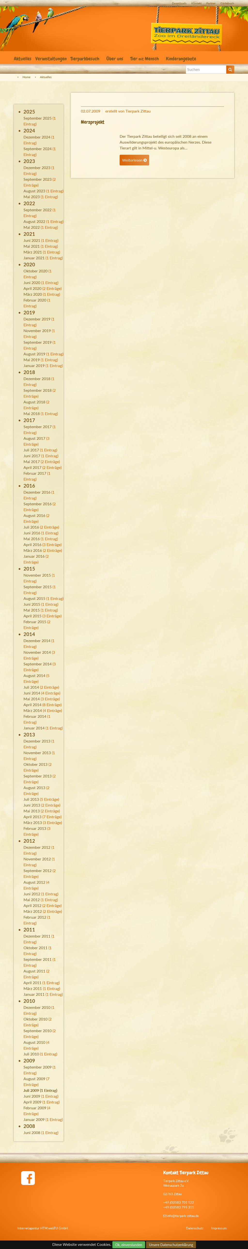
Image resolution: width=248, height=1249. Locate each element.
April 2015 (32, 615)
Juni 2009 (31, 1096)
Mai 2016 (31, 538)
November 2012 (37, 859)
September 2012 (37, 870)
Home (26, 77)
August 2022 (34, 221)
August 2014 (34, 675)
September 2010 (37, 1030)
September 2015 (37, 586)
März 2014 (32, 710)
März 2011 (32, 988)
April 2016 (32, 544)
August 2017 (34, 438)
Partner (211, 3)
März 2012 (32, 911)
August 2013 (34, 787)
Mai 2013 (31, 810)
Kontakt (196, 3)
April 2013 (32, 816)
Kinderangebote (181, 59)
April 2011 (32, 982)
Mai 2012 (31, 899)
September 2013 (37, 776)
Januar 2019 (34, 365)
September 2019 (37, 342)
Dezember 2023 (36, 167)
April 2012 (32, 905)
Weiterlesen (134, 160)
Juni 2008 (31, 1132)
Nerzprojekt (92, 122)
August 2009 (34, 1078)
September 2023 (37, 179)
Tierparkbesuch (85, 59)
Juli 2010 (31, 1054)
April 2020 (32, 288)
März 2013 (32, 822)
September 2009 (37, 1067)
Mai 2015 (31, 610)
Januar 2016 (34, 556)
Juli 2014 (31, 687)
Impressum (219, 1228)
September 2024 (37, 148)
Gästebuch (227, 3)
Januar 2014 (34, 728)
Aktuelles (22, 59)
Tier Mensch (145, 59)
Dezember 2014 (36, 640)
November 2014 (37, 652)
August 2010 (34, 1042)
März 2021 (32, 252)
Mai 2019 (31, 359)
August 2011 (34, 971)
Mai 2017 (31, 461)
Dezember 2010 (36, 1007)
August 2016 (34, 515)
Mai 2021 (31, 246)
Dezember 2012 (36, 847)
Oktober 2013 (35, 764)
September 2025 (37, 118)
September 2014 (37, 663)
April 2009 (32, 1102)
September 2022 (37, 209)
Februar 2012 (34, 917)
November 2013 (37, 752)
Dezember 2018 (36, 378)
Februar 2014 (34, 716)
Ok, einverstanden (128, 1245)
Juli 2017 (31, 450)
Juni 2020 (31, 282)
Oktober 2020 (35, 271)
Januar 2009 (34, 1119)
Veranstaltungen (51, 59)
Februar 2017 (34, 473)
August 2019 (34, 353)
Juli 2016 (31, 527)
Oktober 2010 (35, 1019)
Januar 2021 (34, 257)
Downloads (179, 3)
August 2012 (34, 882)
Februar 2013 (34, 828)
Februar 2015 (34, 621)
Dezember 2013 (36, 741)
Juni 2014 (31, 693)
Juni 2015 (31, 604)
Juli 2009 (31, 1090)
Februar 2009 (34, 1107)
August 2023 (34, 190)
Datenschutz (194, 1228)
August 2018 (34, 402)
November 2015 (37, 575)
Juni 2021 (31, 240)
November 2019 (37, 330)
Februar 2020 (34, 300)
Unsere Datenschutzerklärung (171, 1245)
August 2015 (34, 598)
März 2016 (32, 550)
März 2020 (32, 294)
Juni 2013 (31, 805)
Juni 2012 (31, 893)
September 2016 (37, 503)
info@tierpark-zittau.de (181, 1216)
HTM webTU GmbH (54, 1228)
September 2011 (37, 959)
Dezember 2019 (36, 319)
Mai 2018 (31, 413)
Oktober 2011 (35, 947)
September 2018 (37, 390)
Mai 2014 (31, 698)
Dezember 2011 (36, 936)
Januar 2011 (34, 994)
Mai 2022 (31, 227)
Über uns (115, 59)
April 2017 (32, 467)
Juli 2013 (31, 799)
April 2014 (32, 704)
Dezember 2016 (36, 492)
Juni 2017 (31, 455)
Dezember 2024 (36, 137)
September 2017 (37, 426)
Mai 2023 (31, 196)
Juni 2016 (31, 533)
